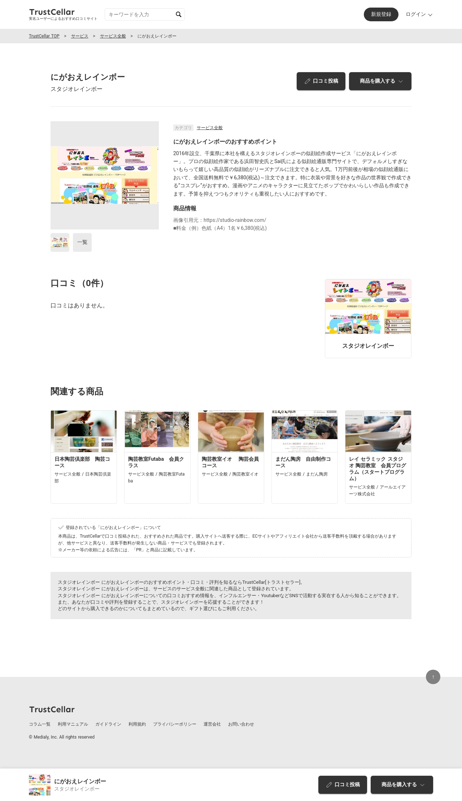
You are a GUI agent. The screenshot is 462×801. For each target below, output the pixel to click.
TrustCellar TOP (44, 36)
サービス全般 (113, 36)
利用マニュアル (73, 724)
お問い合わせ (241, 724)
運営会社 (212, 724)
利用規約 (137, 724)
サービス (79, 36)
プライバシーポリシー (174, 724)
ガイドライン (108, 724)
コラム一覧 (40, 724)
